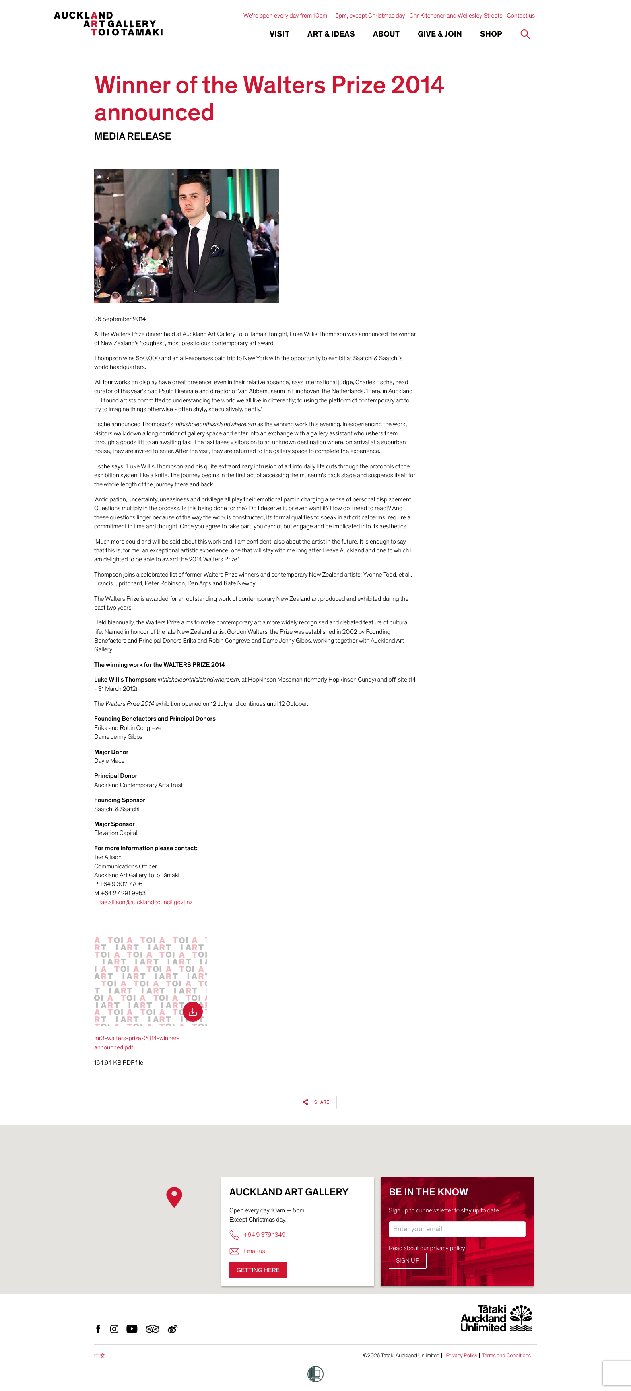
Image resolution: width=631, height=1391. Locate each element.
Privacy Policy (461, 1355)
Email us (247, 1251)
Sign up (407, 1260)
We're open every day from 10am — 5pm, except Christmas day (324, 15)
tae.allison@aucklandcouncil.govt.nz (146, 902)
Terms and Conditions (506, 1355)
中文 (99, 1356)
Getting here (258, 1270)
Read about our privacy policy (427, 1248)
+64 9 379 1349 (257, 1235)
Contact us (521, 15)
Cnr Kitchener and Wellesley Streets (455, 15)
